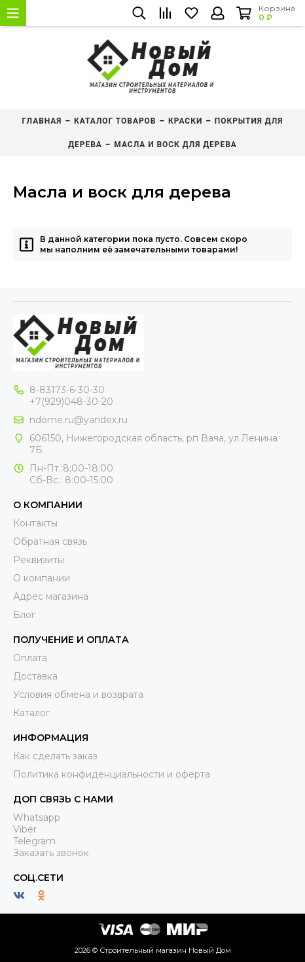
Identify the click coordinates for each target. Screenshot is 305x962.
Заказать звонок (51, 853)
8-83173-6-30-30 (67, 390)
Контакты (35, 523)
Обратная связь (50, 541)
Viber (25, 829)
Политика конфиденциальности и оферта (111, 774)
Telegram (34, 841)
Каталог (31, 713)
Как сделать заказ (55, 756)
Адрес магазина (50, 596)
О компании (41, 578)
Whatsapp (36, 817)
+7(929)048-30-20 (71, 401)
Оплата (30, 658)
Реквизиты (38, 560)
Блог (24, 615)
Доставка (35, 676)
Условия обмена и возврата (78, 694)
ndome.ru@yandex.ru (78, 420)
